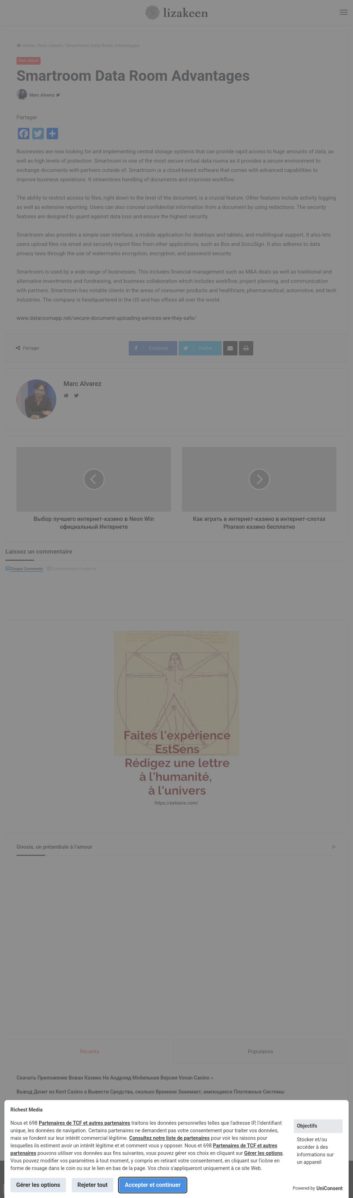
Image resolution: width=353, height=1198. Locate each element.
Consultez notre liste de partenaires (169, 1138)
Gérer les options (263, 1153)
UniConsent (329, 1188)
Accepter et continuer (152, 1184)
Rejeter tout (92, 1184)
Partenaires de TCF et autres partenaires (84, 1123)
